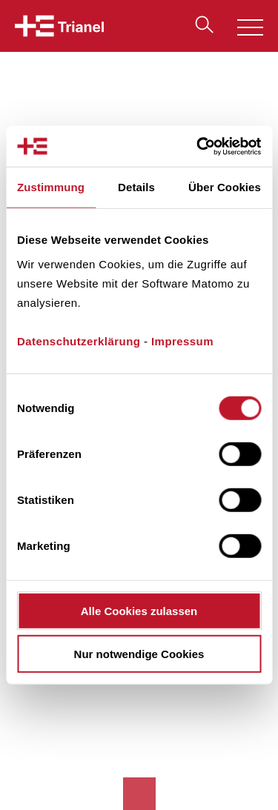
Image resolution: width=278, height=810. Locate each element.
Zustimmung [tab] (51, 187)
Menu (245, 29)
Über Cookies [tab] (224, 187)
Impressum (182, 340)
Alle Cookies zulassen (139, 610)
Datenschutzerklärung (78, 340)
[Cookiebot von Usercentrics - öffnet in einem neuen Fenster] (198, 146)
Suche (201, 24)
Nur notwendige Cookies (139, 654)
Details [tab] (136, 187)
